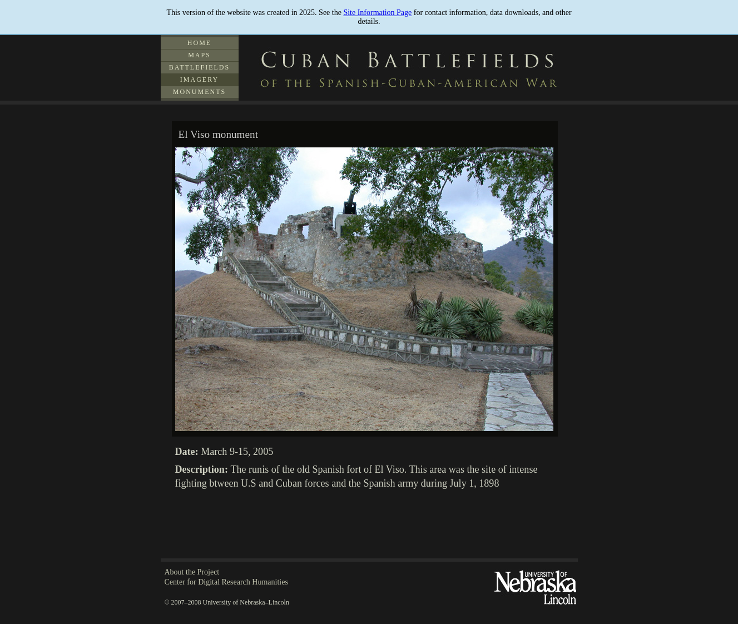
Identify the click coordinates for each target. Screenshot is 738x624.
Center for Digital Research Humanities (226, 582)
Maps (199, 55)
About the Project (192, 572)
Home (199, 43)
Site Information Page (377, 12)
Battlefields (199, 67)
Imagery (199, 79)
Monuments (199, 92)
